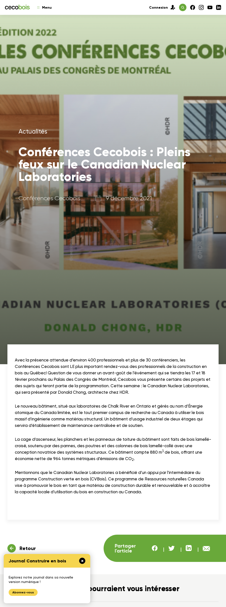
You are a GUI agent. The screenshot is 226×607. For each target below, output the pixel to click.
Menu (44, 7)
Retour (28, 548)
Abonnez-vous (23, 592)
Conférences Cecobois (49, 198)
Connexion (162, 7)
